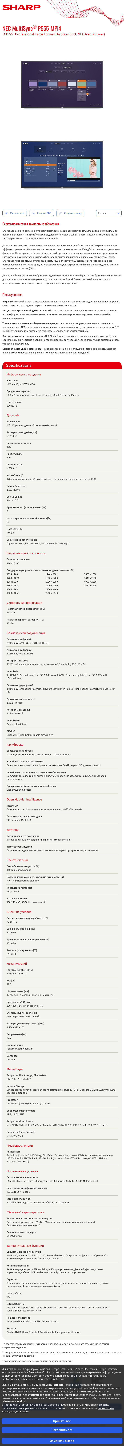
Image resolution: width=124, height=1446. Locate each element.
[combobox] (109, 213)
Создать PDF (41, 213)
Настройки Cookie (31, 1404)
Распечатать (14, 213)
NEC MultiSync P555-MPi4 (31, 28)
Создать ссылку (70, 213)
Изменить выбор (62, 1441)
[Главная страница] (21, 7)
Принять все (62, 1421)
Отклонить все (61, 1430)
